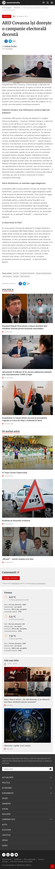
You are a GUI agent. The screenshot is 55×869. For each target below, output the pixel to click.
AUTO (4, 824)
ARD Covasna (25, 276)
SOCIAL (5, 809)
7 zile (9, 663)
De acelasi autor (11, 431)
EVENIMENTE (8, 793)
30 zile (15, 663)
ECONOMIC (7, 788)
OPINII (5, 840)
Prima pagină (6, 8)
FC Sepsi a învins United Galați (14, 473)
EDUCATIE (6, 814)
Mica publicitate (29, 859)
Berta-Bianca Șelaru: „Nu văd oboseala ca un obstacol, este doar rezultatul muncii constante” (27, 700)
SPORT (5, 798)
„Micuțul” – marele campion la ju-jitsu (17, 559)
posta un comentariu (38, 583)
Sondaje (5, 862)
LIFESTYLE (6, 835)
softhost (28, 865)
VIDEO (5, 845)
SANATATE (6, 803)
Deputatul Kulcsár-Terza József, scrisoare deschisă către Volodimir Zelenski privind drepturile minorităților (24, 327)
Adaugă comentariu (11, 578)
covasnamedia (11, 2)
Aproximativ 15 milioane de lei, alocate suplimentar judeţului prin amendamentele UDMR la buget (27, 373)
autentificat (15, 583)
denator (16, 276)
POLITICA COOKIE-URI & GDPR (21, 862)
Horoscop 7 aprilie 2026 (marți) (17, 746)
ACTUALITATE (9, 694)
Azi (5, 663)
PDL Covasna (7, 276)
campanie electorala (27, 273)
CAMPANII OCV (8, 819)
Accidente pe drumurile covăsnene (16, 521)
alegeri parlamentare (43, 273)
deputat (16, 273)
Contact (40, 859)
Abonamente (6, 859)
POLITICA (17, 8)
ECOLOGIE (6, 829)
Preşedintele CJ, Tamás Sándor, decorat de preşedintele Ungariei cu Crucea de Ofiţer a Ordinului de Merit (24, 419)
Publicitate (17, 859)
